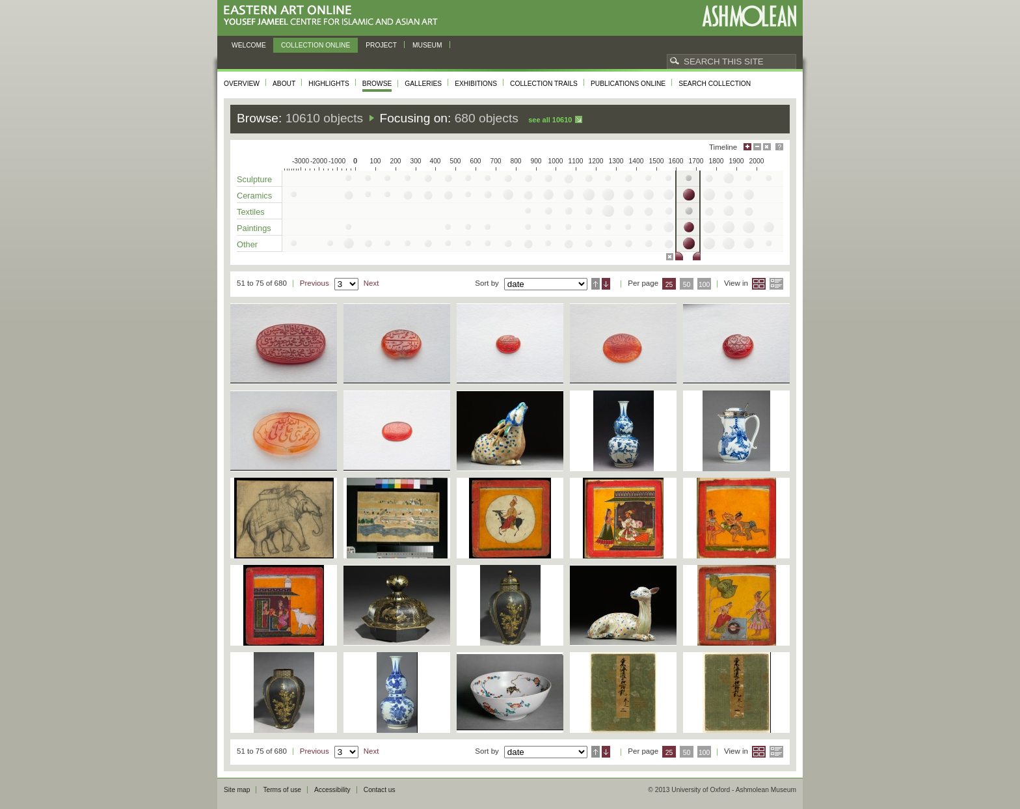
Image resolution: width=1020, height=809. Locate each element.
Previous (314, 283)
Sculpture (254, 179)
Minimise (757, 146)
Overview (242, 83)
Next (371, 283)
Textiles (251, 212)
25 (669, 284)
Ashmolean (749, 16)
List (776, 284)
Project (381, 45)
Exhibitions (476, 83)
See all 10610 (550, 120)
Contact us (380, 789)
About (284, 83)
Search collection (714, 83)
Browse (377, 83)
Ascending (595, 284)
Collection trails (544, 83)
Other (247, 244)
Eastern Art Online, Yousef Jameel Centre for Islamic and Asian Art (334, 16)
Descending (606, 284)
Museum (427, 45)
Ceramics (254, 195)
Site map (237, 789)
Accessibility (332, 789)
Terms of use (282, 789)
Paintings (254, 228)
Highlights (328, 83)
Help (779, 146)
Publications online (628, 83)
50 (687, 284)
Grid (759, 284)
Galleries (423, 83)
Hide (767, 146)
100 (704, 284)
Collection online (315, 45)
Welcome (249, 45)
